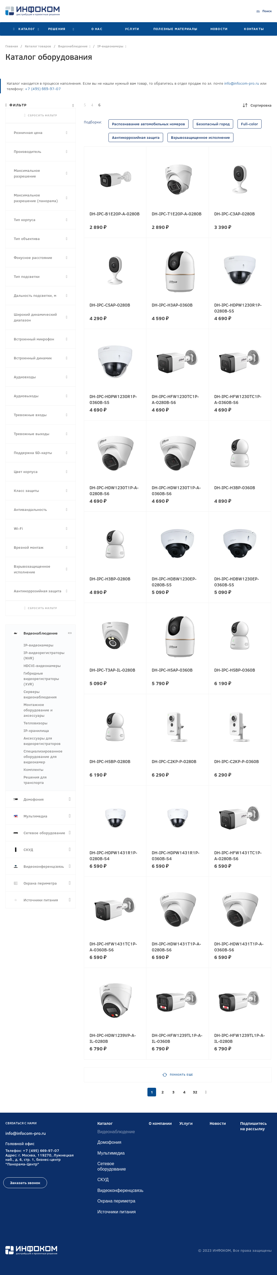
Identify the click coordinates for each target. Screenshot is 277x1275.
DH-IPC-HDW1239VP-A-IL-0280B (113, 1038)
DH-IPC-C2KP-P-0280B (174, 761)
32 (195, 1092)
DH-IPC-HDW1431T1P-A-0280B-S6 (176, 947)
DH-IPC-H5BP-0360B (234, 670)
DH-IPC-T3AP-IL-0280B (112, 670)
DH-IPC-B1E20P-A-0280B (115, 214)
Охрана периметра (116, 1201)
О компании (160, 1123)
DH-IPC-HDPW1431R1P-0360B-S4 (175, 856)
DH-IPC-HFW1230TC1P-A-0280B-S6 (175, 399)
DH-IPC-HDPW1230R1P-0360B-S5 (113, 399)
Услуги (186, 1123)
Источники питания (116, 1212)
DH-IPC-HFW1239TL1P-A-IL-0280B (239, 1038)
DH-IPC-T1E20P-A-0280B (177, 214)
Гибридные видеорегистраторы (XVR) (41, 679)
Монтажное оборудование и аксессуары (38, 710)
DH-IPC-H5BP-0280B (110, 761)
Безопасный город (213, 124)
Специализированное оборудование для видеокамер (43, 756)
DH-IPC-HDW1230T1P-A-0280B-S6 (114, 491)
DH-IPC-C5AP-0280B (110, 305)
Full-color (249, 124)
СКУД (102, 1179)
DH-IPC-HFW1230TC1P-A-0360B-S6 (237, 399)
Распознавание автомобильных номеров (148, 124)
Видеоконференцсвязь (120, 1190)
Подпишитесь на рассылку (253, 1126)
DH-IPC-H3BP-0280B (110, 579)
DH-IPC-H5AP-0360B (172, 670)
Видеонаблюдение (116, 1131)
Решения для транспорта (35, 779)
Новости (218, 1123)
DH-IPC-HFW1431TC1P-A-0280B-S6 (238, 856)
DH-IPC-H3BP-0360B (234, 488)
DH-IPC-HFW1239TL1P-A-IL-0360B (177, 1038)
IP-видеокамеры (38, 645)
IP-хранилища (36, 730)
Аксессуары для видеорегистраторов (42, 740)
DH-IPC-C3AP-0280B (234, 214)
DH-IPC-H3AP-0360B (172, 305)
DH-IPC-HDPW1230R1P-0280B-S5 (238, 308)
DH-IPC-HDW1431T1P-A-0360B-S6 (238, 947)
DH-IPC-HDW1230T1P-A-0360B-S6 (176, 491)
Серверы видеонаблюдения (40, 694)
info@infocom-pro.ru (241, 83)
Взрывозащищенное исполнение (200, 137)
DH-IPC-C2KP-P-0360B (236, 761)
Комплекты (33, 769)
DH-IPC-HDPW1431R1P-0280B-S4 (113, 856)
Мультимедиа (111, 1153)
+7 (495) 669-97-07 (43, 88)
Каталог (105, 1123)
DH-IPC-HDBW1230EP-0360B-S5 (236, 582)
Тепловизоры (35, 723)
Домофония (109, 1142)
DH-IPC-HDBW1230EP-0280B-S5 (174, 582)
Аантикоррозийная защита (136, 137)
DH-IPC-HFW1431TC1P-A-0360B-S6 (113, 947)
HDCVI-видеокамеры (42, 665)
